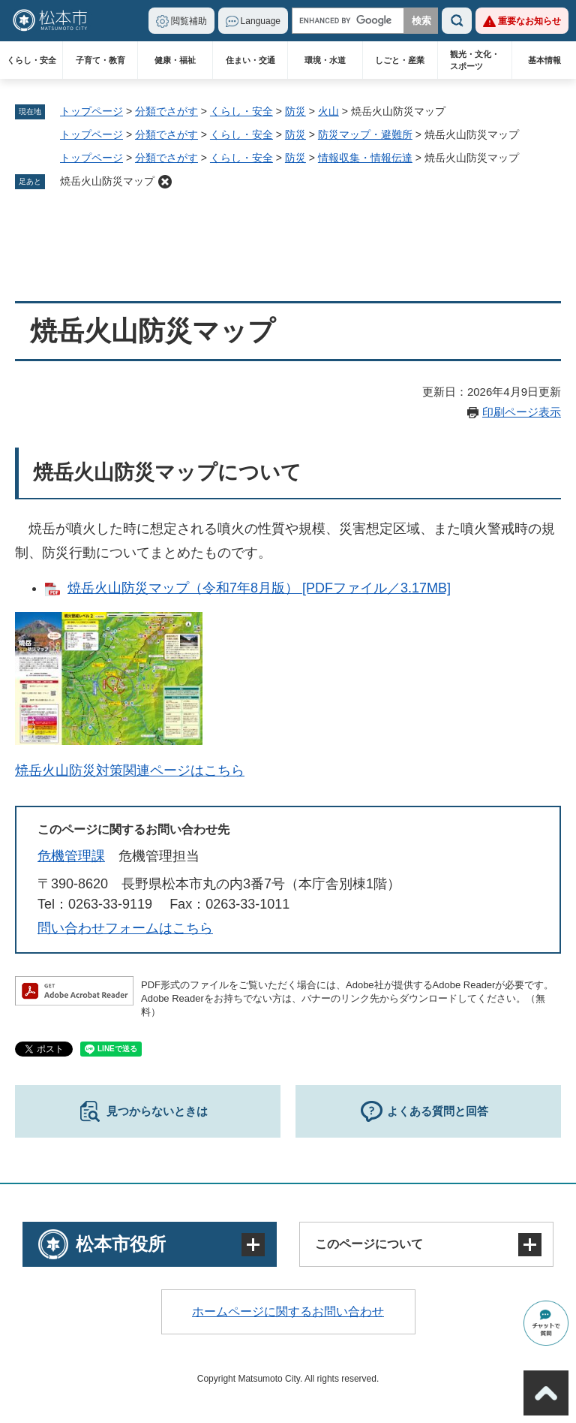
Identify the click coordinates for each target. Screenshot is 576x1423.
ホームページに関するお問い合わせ (288, 1311)
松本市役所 (121, 1244)
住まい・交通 (250, 60)
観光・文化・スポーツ (475, 60)
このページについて (369, 1244)
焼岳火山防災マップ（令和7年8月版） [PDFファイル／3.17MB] (259, 587)
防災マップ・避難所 (365, 134)
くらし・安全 (31, 60)
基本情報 (544, 60)
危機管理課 (71, 856)
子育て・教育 (100, 60)
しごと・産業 (399, 60)
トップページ (91, 111)
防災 (295, 111)
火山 (328, 111)
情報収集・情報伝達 (365, 158)
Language (260, 21)
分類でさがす (166, 111)
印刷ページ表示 (521, 411)
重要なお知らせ (529, 21)
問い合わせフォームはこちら (125, 928)
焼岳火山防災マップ (107, 181)
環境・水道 (325, 60)
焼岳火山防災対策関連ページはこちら (129, 770)
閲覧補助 (189, 21)
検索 (457, 21)
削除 (165, 181)
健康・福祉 (175, 60)
